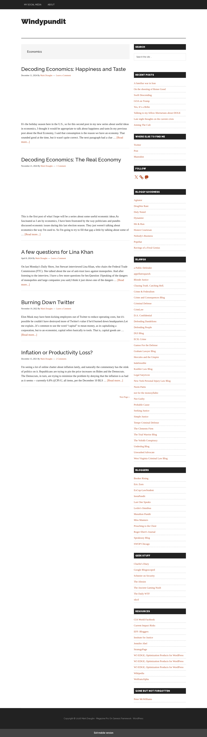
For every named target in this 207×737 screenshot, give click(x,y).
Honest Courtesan (143, 230)
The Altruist (140, 581)
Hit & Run (139, 224)
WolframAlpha (141, 679)
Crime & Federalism (144, 291)
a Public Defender (143, 268)
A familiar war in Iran (145, 83)
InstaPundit (139, 496)
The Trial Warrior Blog (145, 434)
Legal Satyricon (142, 375)
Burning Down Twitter (48, 302)
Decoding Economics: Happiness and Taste (73, 69)
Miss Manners (141, 520)
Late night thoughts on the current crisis (154, 119)
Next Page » (124, 397)
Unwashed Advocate (144, 452)
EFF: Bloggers (141, 631)
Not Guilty (139, 398)
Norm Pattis (140, 387)
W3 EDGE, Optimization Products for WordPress (159, 655)
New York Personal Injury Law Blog (152, 380)
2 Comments (61, 359)
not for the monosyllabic (146, 393)
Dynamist (139, 218)
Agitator (138, 200)
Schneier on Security (144, 575)
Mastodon (139, 156)
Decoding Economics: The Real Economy (71, 160)
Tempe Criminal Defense (146, 422)
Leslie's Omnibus (142, 508)
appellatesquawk (142, 273)
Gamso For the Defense (146, 345)
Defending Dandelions (145, 321)
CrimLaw (138, 309)
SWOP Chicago (142, 544)
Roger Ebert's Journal (144, 532)
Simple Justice (141, 416)
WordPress (138, 718)
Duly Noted (140, 212)
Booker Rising (141, 478)
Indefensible (140, 363)
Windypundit (43, 21)
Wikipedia (139, 673)
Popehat (138, 241)
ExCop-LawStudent (144, 490)
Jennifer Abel (140, 643)
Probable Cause (142, 404)
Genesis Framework (122, 718)
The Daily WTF (142, 593)
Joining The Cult (142, 125)
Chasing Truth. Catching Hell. (149, 285)
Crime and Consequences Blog (149, 297)
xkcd (136, 599)
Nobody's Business (143, 236)
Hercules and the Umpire (146, 357)
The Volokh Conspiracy (146, 440)
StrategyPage (140, 649)
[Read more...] (32, 234)
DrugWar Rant (141, 206)
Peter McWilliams (143, 699)
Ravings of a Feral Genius (147, 247)
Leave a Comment (63, 75)
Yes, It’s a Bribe (142, 107)
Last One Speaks (142, 502)
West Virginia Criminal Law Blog (151, 458)
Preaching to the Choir (145, 526)
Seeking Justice (141, 410)
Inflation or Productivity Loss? (57, 352)
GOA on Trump (142, 101)
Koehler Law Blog (143, 369)
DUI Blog (139, 333)
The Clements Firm (143, 428)
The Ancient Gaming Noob (147, 587)
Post (136, 150)
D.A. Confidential (143, 315)
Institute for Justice (143, 637)
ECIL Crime (140, 339)
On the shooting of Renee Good (150, 89)
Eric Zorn (139, 484)
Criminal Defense (143, 303)
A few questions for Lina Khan (57, 252)
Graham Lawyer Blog (145, 351)
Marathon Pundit (142, 514)
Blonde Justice (141, 279)
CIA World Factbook (144, 619)
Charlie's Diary (141, 564)
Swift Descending (143, 95)
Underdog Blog (141, 446)
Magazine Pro (102, 718)
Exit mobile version (103, 733)
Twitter (137, 145)
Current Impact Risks (144, 625)
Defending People (143, 327)
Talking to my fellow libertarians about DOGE (157, 113)
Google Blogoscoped (144, 569)
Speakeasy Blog (142, 537)
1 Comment (61, 166)
